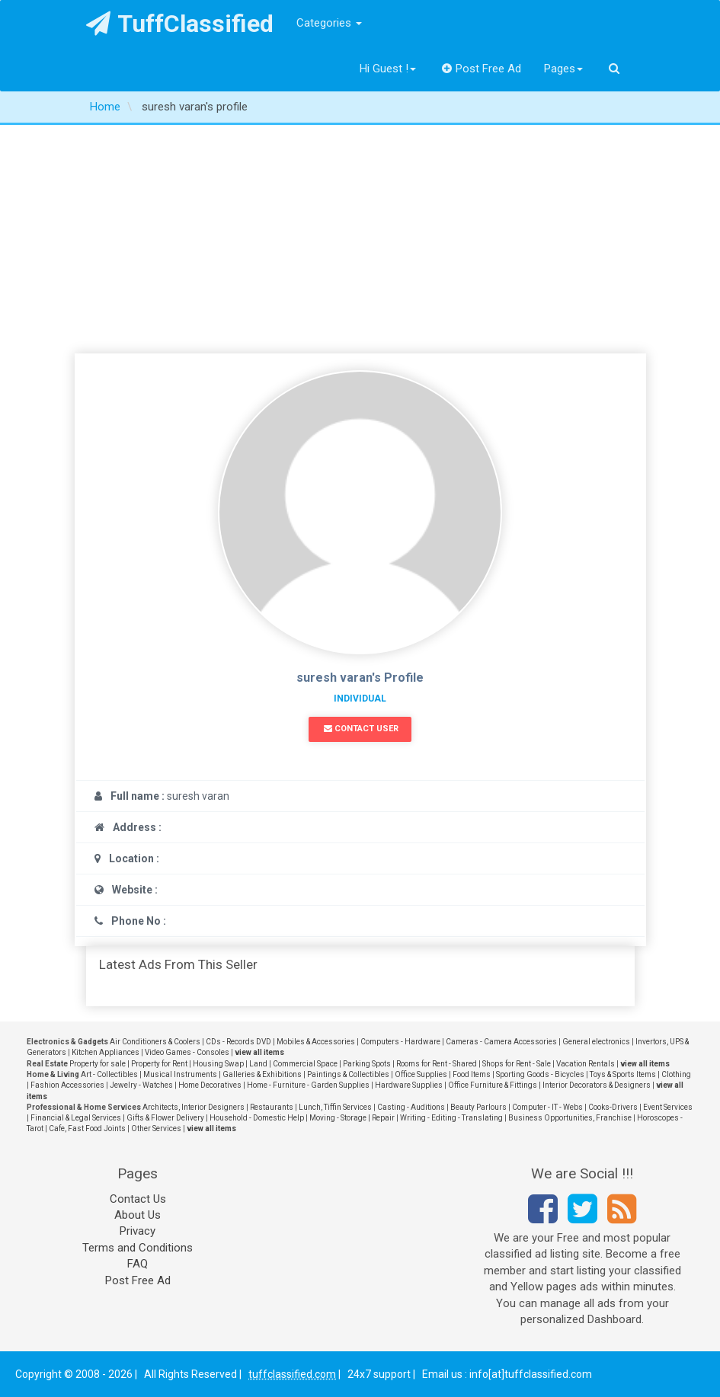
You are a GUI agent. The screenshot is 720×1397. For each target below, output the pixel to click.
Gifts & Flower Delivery (165, 1118)
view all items (259, 1052)
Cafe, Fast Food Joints (87, 1128)
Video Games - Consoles (187, 1052)
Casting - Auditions (411, 1107)
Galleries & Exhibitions (262, 1074)
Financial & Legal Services (75, 1118)
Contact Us (138, 1199)
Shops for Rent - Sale (516, 1064)
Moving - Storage (337, 1118)
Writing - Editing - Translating (451, 1118)
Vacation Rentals (585, 1064)
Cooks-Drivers (613, 1107)
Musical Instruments (180, 1074)
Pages (563, 68)
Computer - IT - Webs (547, 1107)
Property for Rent (159, 1064)
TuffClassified (180, 23)
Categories (329, 23)
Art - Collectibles (109, 1074)
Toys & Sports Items (623, 1074)
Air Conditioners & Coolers (155, 1041)
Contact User (361, 729)
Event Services (668, 1107)
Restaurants (271, 1107)
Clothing (676, 1074)
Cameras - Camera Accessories (501, 1041)
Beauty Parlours (478, 1107)
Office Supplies (421, 1074)
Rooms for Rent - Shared (436, 1064)
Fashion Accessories (67, 1085)
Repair (383, 1118)
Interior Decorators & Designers (596, 1085)
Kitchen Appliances (105, 1052)
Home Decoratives (210, 1085)
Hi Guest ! (388, 68)
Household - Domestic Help (257, 1118)
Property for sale (97, 1064)
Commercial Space (305, 1064)
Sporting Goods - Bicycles (540, 1074)
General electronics (596, 1041)
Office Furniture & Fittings (492, 1085)
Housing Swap (218, 1064)
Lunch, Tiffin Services (335, 1107)
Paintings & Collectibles (348, 1074)
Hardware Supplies (409, 1085)
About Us (137, 1215)
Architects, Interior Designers (193, 1107)
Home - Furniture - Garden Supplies (308, 1085)
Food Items (472, 1074)
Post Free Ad (481, 68)
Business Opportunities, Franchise (570, 1118)
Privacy (137, 1231)
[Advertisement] (360, 239)
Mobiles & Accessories (316, 1041)
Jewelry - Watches (141, 1085)
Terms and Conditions (137, 1248)
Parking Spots (367, 1064)
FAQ (137, 1264)
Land (258, 1064)
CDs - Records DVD (238, 1041)
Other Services (156, 1128)
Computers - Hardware (400, 1041)
